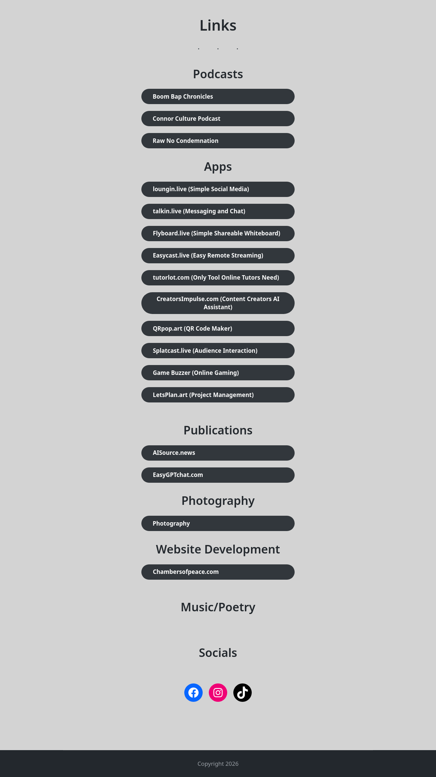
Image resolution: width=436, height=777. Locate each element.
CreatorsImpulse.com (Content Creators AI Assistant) (218, 303)
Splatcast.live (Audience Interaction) (205, 350)
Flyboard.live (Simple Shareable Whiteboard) (216, 233)
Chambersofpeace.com (186, 572)
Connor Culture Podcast (186, 118)
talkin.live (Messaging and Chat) (199, 211)
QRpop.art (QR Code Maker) (192, 328)
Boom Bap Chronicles (183, 96)
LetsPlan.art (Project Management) (203, 395)
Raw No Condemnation (185, 141)
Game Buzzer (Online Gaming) (196, 373)
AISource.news (174, 453)
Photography (171, 523)
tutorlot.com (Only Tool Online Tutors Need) (216, 277)
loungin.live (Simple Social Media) (201, 189)
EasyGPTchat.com (178, 475)
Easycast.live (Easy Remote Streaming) (208, 255)
